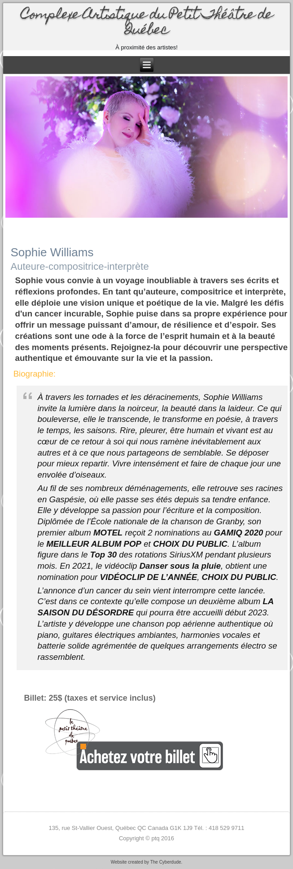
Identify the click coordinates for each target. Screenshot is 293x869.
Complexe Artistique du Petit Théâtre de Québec (146, 23)
